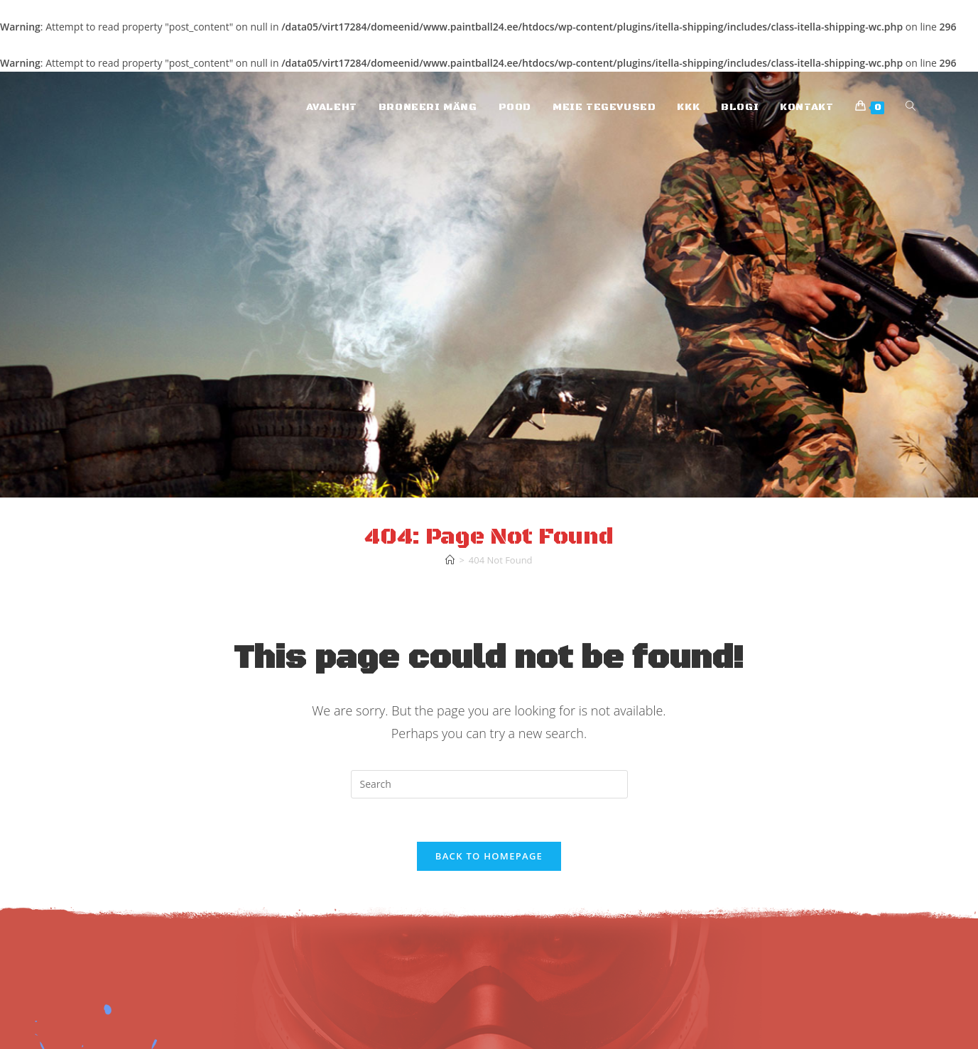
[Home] (450, 560)
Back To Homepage (489, 856)
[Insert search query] (489, 784)
